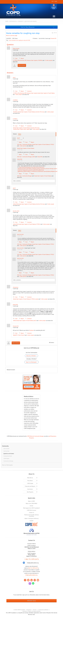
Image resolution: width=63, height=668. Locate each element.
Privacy (34, 609)
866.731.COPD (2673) (33, 568)
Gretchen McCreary (40, 112)
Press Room (30, 480)
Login (56, 1)
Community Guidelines (43, 609)
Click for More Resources (27, 27)
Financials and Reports (30, 486)
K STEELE (15, 60)
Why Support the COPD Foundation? (31, 508)
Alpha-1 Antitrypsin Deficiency (32, 518)
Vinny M (23, 335)
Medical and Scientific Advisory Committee (31, 515)
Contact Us (31, 512)
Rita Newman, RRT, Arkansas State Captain (27, 60)
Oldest (19, 134)
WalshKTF (15, 335)
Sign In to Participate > (31, 362)
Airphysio (32, 330)
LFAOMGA (40, 60)
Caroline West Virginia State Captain (21, 129)
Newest (15, 134)
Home (6, 21)
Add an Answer (21, 65)
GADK (33, 156)
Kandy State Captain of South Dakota (46, 93)
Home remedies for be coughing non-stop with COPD (19, 40)
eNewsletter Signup (31, 600)
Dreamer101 (53, 38)
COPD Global (30, 483)
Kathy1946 (39, 156)
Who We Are (30, 477)
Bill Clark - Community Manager (24, 144)
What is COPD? (31, 501)
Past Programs (30, 492)
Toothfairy (15, 112)
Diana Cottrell (16, 48)
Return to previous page (11, 35)
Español (31, 520)
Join (52, 1)
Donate (53, 7)
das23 (35, 320)
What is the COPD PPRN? (31, 503)
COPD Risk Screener (31, 510)
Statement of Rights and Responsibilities (31, 611)
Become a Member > (31, 355)
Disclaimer (28, 609)
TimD (19, 335)
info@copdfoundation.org (31, 575)
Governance (30, 489)
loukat (36, 299)
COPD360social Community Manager (35, 436)
